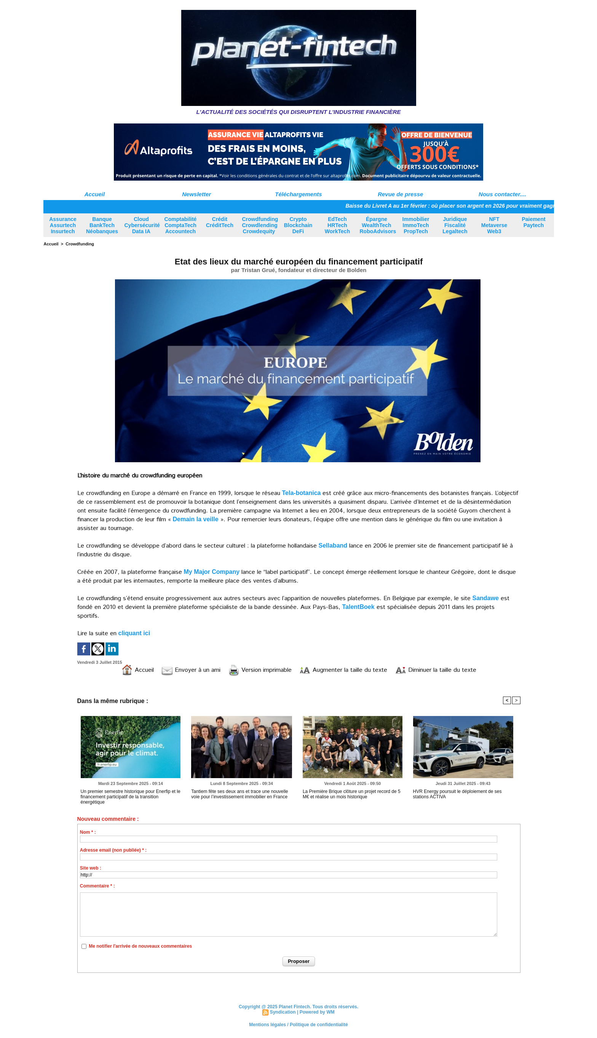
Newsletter (196, 194)
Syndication (283, 1012)
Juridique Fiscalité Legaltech (454, 225)
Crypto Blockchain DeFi (298, 225)
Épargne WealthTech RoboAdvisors (378, 225)
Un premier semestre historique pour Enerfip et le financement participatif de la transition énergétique (130, 797)
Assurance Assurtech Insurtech (63, 225)
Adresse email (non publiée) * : (113, 850)
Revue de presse (400, 194)
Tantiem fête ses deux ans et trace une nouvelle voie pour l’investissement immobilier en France (239, 794)
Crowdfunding (79, 244)
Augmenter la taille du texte (343, 670)
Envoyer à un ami (190, 670)
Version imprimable (260, 670)
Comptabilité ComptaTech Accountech (180, 225)
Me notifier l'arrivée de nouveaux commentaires (140, 946)
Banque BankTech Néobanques (102, 225)
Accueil (95, 194)
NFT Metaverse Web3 (494, 225)
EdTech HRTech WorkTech (337, 225)
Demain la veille (196, 519)
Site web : (90, 868)
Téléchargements (298, 194)
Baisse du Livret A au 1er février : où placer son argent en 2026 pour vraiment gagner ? (458, 206)
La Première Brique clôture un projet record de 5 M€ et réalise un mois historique (352, 794)
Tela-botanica (301, 493)
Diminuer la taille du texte (435, 670)
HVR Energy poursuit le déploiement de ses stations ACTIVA (457, 794)
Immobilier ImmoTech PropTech (415, 225)
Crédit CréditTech (219, 222)
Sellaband (333, 545)
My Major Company (212, 572)
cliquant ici (134, 633)
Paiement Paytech (533, 222)
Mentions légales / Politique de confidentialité (298, 1024)
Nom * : (88, 832)
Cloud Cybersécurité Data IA (142, 225)
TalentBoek (358, 607)
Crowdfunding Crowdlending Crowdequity (260, 225)
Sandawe (485, 598)
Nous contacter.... (502, 194)
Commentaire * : (97, 886)
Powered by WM (317, 1012)
